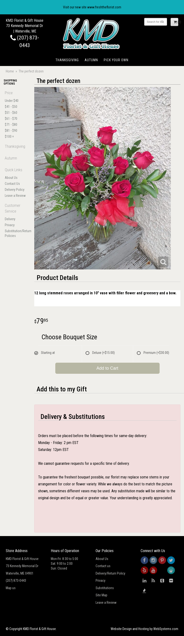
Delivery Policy (14, 190)
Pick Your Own (116, 60)
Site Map (101, 595)
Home (10, 71)
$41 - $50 (11, 107)
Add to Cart (107, 368)
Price (9, 92)
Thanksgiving (67, 60)
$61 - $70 (11, 119)
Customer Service (12, 208)
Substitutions (105, 588)
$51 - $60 (11, 113)
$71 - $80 (11, 124)
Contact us (103, 566)
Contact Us (12, 184)
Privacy (10, 225)
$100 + (9, 136)
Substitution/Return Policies (15, 233)
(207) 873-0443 (16, 580)
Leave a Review (15, 195)
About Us (11, 178)
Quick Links (13, 169)
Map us (11, 588)
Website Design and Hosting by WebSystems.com (144, 629)
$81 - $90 (11, 130)
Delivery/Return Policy (110, 573)
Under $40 (11, 101)
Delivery (10, 219)
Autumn (91, 60)
